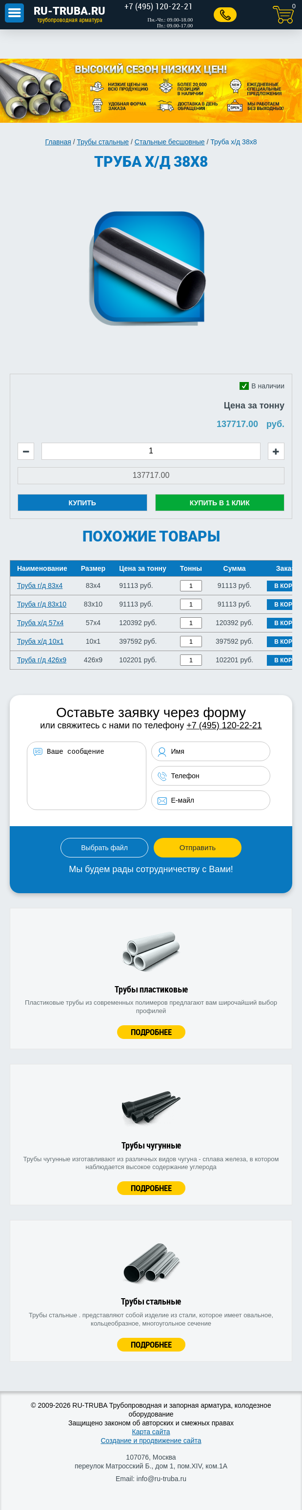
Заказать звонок (223, 14)
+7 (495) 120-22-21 (224, 725)
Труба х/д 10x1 (40, 641)
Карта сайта (151, 1432)
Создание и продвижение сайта (151, 1440)
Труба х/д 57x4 (40, 623)
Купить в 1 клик (220, 503)
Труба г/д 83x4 (39, 585)
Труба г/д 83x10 (41, 604)
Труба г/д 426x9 (41, 660)
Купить (82, 503)
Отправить (198, 847)
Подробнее (151, 1031)
